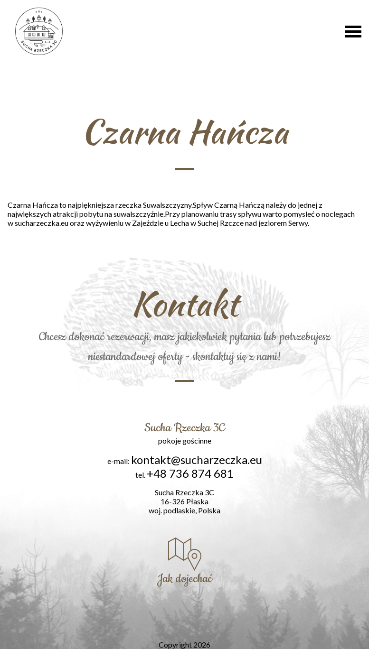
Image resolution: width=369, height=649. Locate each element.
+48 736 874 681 (190, 473)
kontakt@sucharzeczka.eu (196, 459)
